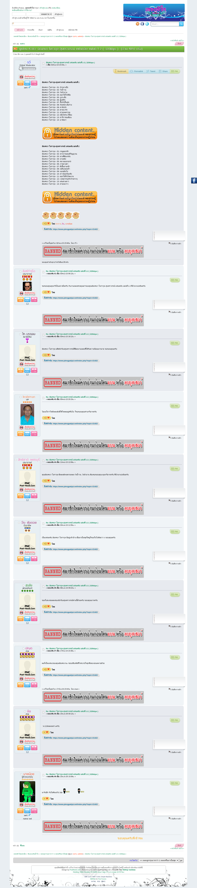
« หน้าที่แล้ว (174, 40)
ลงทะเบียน (56, 8)
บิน (63, 224)
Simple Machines (106, 877)
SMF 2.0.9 (87, 877)
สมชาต (58, 224)
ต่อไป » (181, 40)
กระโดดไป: (134, 860)
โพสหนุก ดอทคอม (128, 870)
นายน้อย (68, 224)
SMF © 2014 (96, 877)
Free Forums (102, 879)
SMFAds (93, 879)
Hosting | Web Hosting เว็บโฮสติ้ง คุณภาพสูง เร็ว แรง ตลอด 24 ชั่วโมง (98, 872)
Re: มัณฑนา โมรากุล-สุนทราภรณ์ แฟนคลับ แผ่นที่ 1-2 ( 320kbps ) (72, 271)
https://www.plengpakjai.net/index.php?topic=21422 (75, 229)
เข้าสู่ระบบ (44, 8)
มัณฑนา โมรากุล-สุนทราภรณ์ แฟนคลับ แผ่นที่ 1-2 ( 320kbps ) (70, 63)
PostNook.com (75, 870)
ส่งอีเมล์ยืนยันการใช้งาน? (22, 10)
